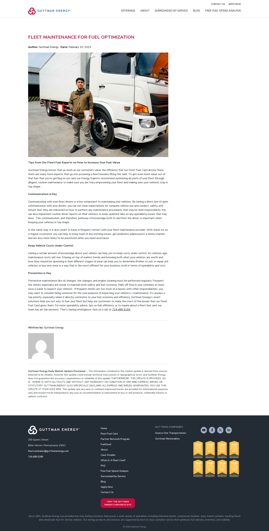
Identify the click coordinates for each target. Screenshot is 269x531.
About (145, 10)
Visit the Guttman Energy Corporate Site (117, 503)
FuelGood (106, 444)
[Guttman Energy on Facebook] (212, 430)
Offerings (128, 10)
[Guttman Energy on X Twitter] (220, 430)
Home (104, 428)
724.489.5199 (121, 309)
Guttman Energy (49, 47)
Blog (196, 10)
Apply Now (235, 4)
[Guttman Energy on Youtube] (204, 430)
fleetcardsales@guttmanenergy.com (48, 451)
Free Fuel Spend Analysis (223, 10)
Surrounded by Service (171, 10)
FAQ (103, 465)
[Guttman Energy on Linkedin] (229, 430)
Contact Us (218, 4)
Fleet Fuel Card (109, 433)
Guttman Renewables (167, 438)
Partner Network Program (115, 439)
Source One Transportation (170, 433)
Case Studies (108, 455)
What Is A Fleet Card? (113, 460)
